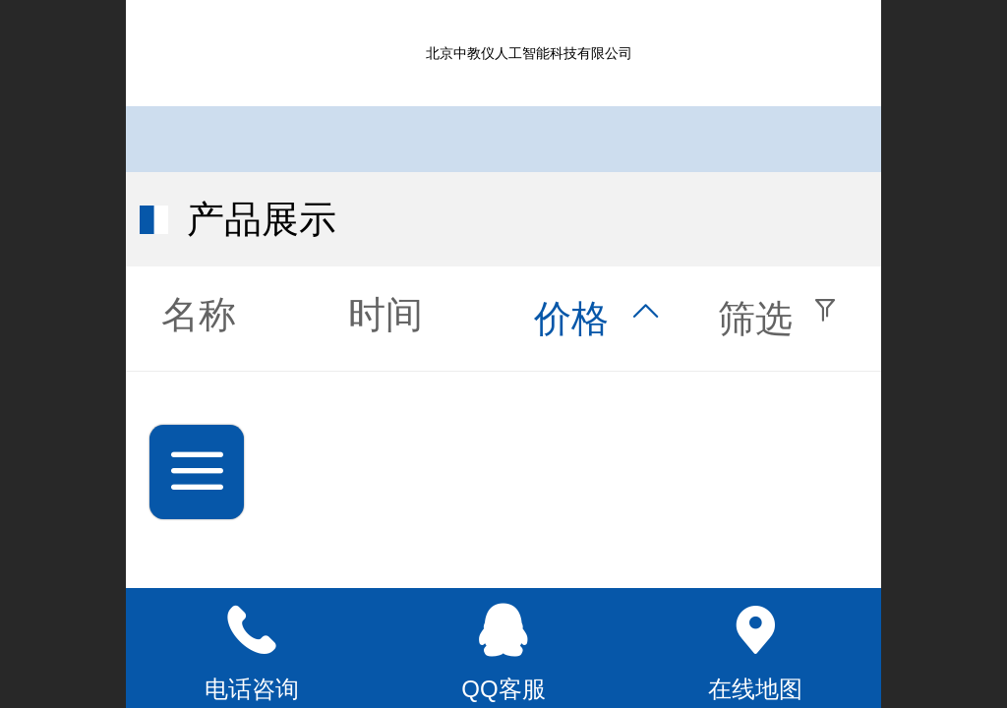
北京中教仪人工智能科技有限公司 (529, 53)
